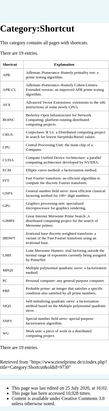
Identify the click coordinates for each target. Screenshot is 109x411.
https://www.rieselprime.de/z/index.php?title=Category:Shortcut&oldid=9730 (53, 364)
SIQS (7, 306)
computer (96, 280)
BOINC (9, 120)
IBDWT (9, 238)
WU (6, 333)
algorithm (88, 178)
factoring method (39, 195)
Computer (33, 149)
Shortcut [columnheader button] (10, 64)
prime (76, 293)
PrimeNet (38, 260)
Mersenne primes (39, 225)
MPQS (8, 270)
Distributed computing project (81, 132)
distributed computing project (49, 221)
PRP (6, 291)
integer (61, 288)
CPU (6, 147)
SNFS (7, 321)
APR (6, 75)
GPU (6, 205)
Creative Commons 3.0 (83, 398)
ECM (7, 170)
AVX (6, 104)
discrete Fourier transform (66, 183)
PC (5, 280)
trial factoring (75, 250)
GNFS (7, 193)
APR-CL (9, 89)
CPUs (73, 107)
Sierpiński (65, 137)
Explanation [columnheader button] (64, 64)
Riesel (78, 137)
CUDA (8, 160)
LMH (7, 255)
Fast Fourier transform (64, 238)
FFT (6, 180)
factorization (73, 170)
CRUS (8, 134)
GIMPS (9, 221)
